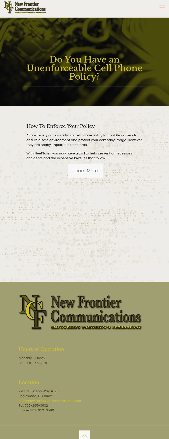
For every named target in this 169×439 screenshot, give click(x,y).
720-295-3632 (36, 405)
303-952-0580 (42, 410)
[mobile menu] (162, 7)
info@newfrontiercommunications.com (50, 400)
